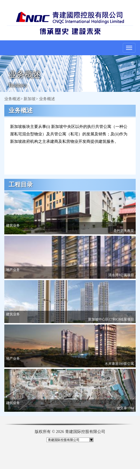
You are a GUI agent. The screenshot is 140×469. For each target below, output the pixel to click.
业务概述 (12, 99)
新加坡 (30, 99)
